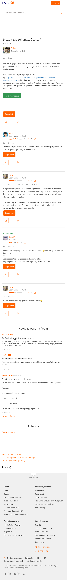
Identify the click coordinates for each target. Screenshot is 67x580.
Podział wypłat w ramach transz (17, 379)
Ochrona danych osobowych (13, 561)
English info (29, 558)
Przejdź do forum (8, 416)
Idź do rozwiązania (12, 96)
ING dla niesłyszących (14, 558)
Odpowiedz (9, 114)
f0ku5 (11, 133)
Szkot (13, 48)
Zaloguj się (56, 3)
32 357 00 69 (43, 551)
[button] (5, 121)
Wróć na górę (33, 477)
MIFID (38, 558)
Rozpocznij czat (43, 547)
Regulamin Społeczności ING (12, 454)
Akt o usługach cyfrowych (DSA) (13, 461)
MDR (44, 558)
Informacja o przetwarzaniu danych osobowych (19, 457)
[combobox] (33, 12)
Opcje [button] (17, 121)
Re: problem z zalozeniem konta (17, 358)
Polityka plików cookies (34, 561)
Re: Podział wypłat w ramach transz (18, 338)
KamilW (12, 237)
